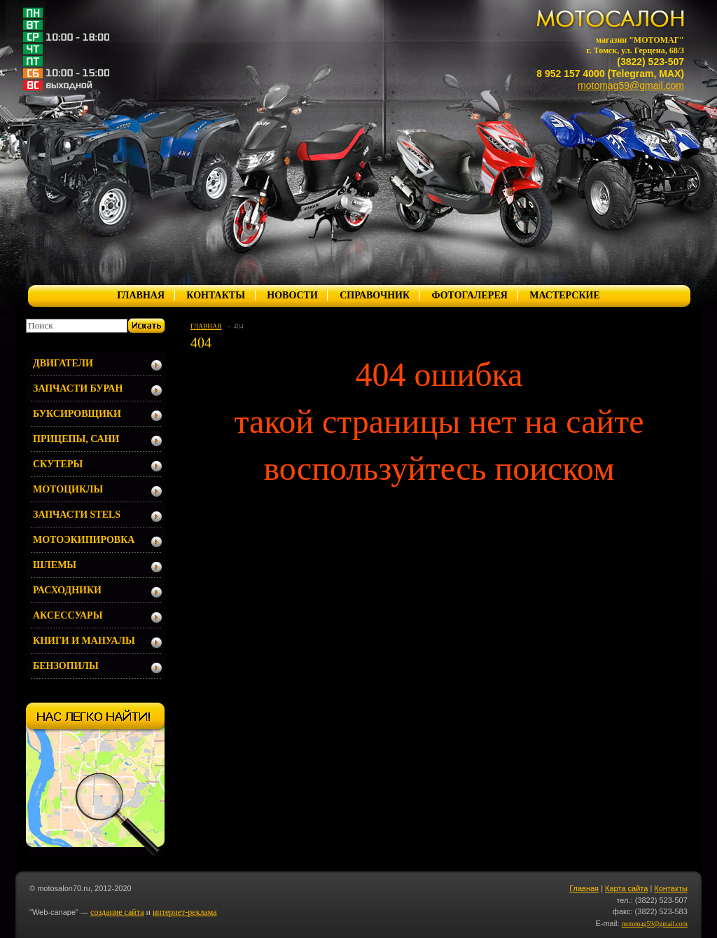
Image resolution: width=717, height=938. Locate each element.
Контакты (671, 888)
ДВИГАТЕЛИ (63, 363)
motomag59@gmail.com (631, 85)
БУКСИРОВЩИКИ (77, 413)
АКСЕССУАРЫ (67, 615)
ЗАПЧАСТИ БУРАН (78, 388)
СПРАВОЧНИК (375, 295)
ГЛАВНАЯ (141, 295)
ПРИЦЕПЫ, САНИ (76, 439)
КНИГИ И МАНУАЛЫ (84, 640)
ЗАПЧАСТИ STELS (76, 514)
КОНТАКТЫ (215, 295)
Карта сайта (626, 888)
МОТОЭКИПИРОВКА (83, 539)
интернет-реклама (185, 912)
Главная (584, 888)
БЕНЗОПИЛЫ (66, 666)
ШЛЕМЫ (54, 565)
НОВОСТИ (292, 295)
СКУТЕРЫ (58, 464)
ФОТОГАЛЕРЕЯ (469, 295)
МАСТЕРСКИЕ (564, 295)
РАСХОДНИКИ (67, 590)
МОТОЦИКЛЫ (68, 489)
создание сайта (117, 912)
